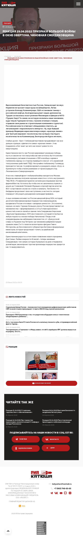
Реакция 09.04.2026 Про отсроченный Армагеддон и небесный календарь (57, 421)
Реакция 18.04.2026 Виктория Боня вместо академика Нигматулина (58, 411)
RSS (23, 506)
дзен (49, 448)
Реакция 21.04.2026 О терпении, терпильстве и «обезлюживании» (19, 411)
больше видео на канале (41, 383)
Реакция (7, 23)
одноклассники (23, 448)
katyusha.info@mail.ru (62, 484)
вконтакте (52, 439)
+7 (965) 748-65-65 (62, 488)
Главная (7, 56)
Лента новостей (15, 297)
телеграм (21, 439)
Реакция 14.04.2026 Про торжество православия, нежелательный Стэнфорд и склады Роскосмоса (22, 422)
